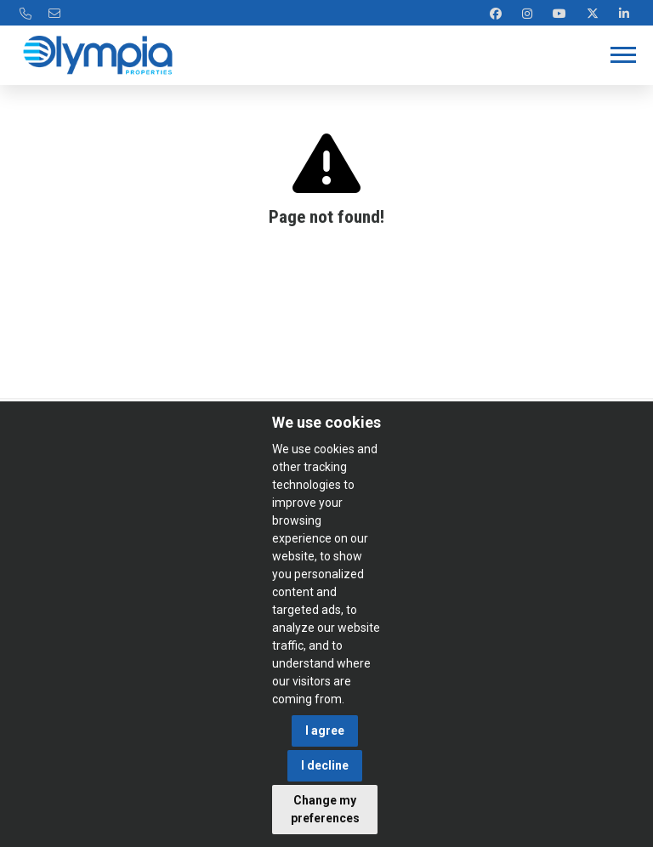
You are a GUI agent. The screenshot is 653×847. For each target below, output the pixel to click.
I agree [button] (324, 730)
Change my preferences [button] (325, 809)
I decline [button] (325, 765)
